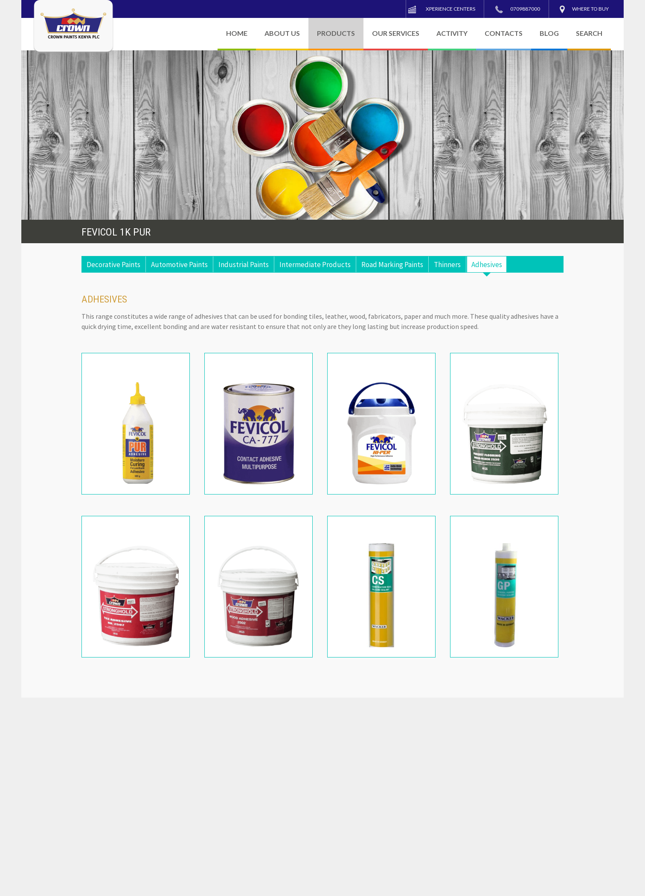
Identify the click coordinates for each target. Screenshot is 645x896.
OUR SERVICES (395, 33)
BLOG (549, 33)
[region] (322, 135)
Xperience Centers (450, 9)
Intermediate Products (315, 264)
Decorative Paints (113, 264)
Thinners (447, 264)
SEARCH (589, 33)
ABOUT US (282, 33)
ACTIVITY (452, 33)
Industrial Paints (243, 264)
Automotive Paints (179, 264)
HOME (236, 33)
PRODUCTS (336, 33)
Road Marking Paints (392, 264)
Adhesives (486, 264)
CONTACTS (504, 33)
